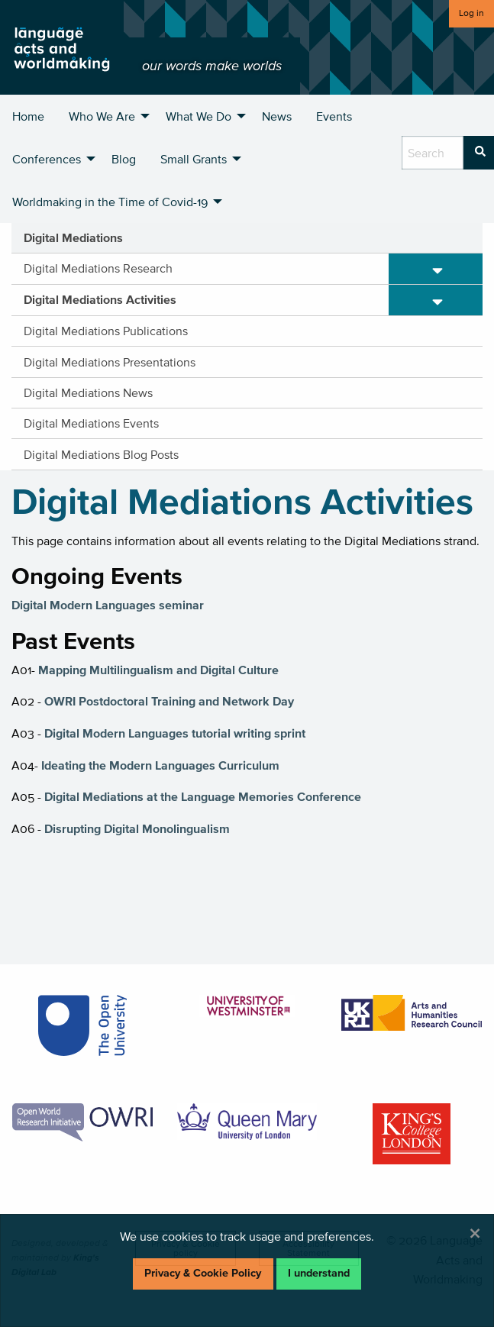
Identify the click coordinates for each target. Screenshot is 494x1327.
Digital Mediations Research (98, 268)
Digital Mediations (73, 237)
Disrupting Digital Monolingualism (137, 828)
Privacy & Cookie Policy (202, 1273)
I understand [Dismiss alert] (319, 1273)
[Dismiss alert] (475, 1233)
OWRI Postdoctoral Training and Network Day (169, 701)
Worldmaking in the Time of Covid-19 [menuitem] (110, 201)
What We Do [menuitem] (198, 116)
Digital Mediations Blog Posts (101, 454)
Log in (471, 13)
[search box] (432, 153)
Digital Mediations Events (91, 423)
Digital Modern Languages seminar (107, 605)
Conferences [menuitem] (46, 159)
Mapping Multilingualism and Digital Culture (158, 669)
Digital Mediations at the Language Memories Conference (202, 796)
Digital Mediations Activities (100, 299)
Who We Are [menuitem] (102, 116)
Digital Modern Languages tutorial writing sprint (174, 733)
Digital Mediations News (88, 392)
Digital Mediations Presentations (109, 362)
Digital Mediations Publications (106, 330)
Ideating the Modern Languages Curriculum (160, 765)
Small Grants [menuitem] (193, 159)
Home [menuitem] (28, 116)
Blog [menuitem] (123, 159)
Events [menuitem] (334, 116)
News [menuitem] (277, 116)
